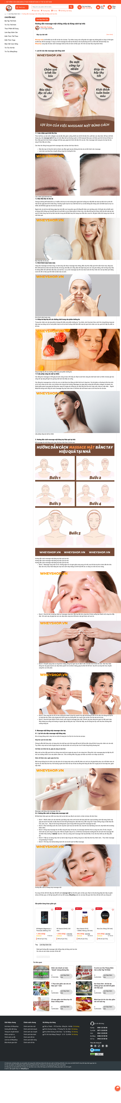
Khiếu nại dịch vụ (10, 1034)
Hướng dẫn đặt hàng (11, 1029)
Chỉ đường (76, 1026)
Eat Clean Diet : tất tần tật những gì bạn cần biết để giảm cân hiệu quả (104, 986)
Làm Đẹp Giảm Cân (11, 32)
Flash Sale (35, 10)
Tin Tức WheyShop (11, 51)
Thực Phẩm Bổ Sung (11, 28)
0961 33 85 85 (102, 1033)
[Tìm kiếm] (71, 7)
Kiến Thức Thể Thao (11, 36)
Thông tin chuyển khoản (12, 1032)
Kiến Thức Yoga (10, 40)
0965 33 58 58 (102, 1039)
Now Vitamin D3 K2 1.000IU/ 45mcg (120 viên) (85, 929)
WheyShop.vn (25, 1068)
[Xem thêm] (110, 34)
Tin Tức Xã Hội (10, 48)
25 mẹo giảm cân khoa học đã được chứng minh (61, 1000)
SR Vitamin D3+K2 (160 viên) (63, 929)
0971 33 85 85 (102, 1030)
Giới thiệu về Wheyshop (11, 1026)
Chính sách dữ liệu (29, 1042)
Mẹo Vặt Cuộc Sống (11, 44)
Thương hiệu (45, 10)
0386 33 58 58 (102, 1036)
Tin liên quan (37, 962)
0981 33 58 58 (102, 1028)
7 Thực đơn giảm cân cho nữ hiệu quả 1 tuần (61, 985)
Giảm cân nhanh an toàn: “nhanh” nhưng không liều (60, 969)
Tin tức (54, 10)
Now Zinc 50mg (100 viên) (105, 928)
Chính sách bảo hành (30, 1034)
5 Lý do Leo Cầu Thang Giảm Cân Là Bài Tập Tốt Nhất (104, 969)
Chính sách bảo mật (29, 1026)
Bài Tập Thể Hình (10, 21)
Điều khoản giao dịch (11, 1042)
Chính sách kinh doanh (30, 1029)
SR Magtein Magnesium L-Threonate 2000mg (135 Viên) (44, 930)
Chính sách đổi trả (29, 1037)
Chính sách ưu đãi (10, 1037)
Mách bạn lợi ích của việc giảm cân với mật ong (104, 1000)
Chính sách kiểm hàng (30, 1040)
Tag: (36, 945)
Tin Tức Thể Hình (10, 25)
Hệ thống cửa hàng (64, 10)
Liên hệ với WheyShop (11, 1040)
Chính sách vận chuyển (30, 1032)
